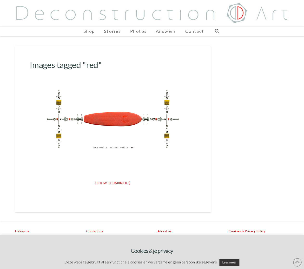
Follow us (22, 231)
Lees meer (229, 262)
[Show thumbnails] (113, 183)
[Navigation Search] (216, 31)
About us (165, 231)
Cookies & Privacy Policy (247, 231)
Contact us (94, 231)
